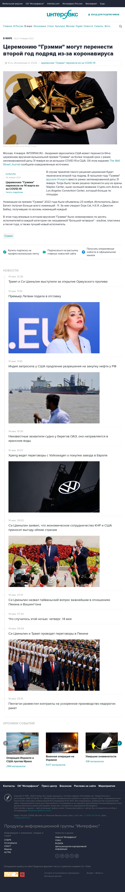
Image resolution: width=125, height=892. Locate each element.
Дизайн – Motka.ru (95, 873)
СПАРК (7, 840)
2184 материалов (15, 766)
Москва (70, 26)
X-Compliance (10, 843)
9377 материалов (55, 764)
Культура (60, 26)
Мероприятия (106, 786)
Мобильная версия (12, 3)
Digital (79, 26)
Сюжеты (98, 26)
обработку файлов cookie (39, 810)
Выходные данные (53, 876)
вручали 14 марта (57, 179)
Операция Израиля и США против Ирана (20, 759)
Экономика (39, 26)
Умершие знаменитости (101, 756)
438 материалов (95, 761)
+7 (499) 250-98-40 (92, 815)
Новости (88, 26)
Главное (7, 26)
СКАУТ (7, 846)
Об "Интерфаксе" (35, 3)
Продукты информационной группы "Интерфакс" (52, 826)
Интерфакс (62, 14)
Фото (107, 26)
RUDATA (59, 843)
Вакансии (65, 786)
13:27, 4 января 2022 (24, 38)
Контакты (9, 786)
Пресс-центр (49, 786)
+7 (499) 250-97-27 (22, 818)
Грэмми (8, 235)
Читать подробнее (23, 187)
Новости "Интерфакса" (65, 837)
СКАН (58, 840)
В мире (28, 26)
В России (18, 26)
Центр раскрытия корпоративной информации (70, 847)
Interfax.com (53, 3)
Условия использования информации (61, 873)
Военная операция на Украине (60, 758)
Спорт (50, 26)
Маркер (8, 849)
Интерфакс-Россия (72, 3)
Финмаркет (91, 3)
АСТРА (7, 852)
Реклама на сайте (85, 786)
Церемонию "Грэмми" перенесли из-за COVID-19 (68, 62)
